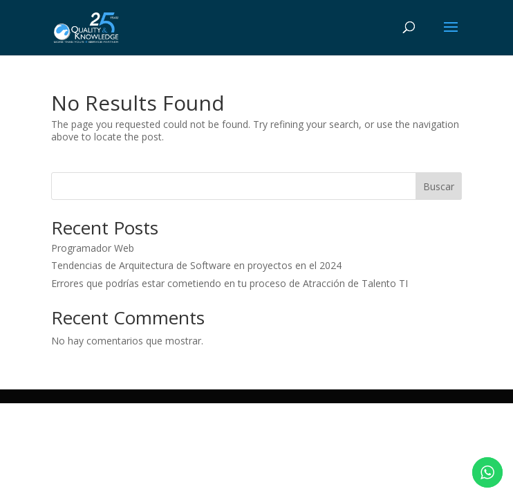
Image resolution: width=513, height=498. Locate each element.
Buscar (438, 186)
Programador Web (92, 248)
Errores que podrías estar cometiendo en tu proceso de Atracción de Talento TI (229, 283)
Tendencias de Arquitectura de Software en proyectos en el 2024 (196, 265)
